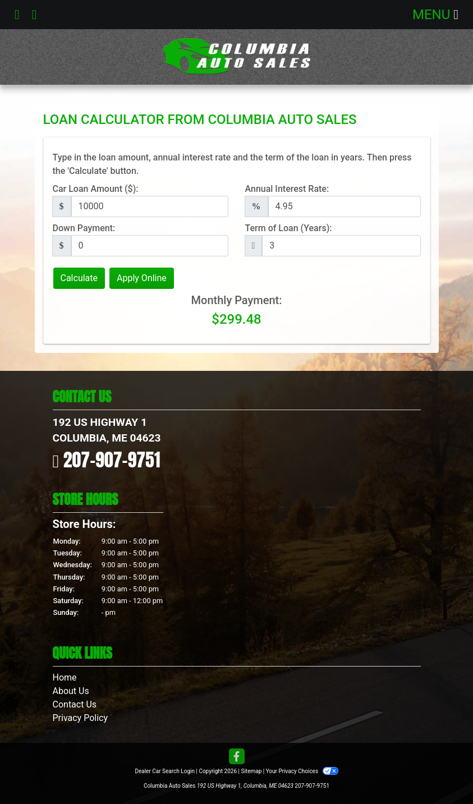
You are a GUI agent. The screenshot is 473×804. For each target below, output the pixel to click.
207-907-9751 (111, 460)
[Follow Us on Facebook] (237, 757)
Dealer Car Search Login (165, 771)
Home (65, 677)
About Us (71, 691)
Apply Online (142, 278)
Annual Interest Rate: (287, 188)
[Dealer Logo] (237, 57)
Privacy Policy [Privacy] (80, 718)
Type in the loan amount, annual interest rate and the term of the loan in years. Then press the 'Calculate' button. (232, 164)
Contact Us (75, 704)
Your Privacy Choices (302, 771)
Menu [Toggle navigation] (435, 14)
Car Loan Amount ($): (96, 188)
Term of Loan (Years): (288, 228)
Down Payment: (84, 228)
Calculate (79, 278)
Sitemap (251, 771)
